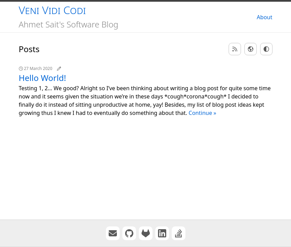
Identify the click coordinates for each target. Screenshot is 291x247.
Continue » (202, 113)
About (264, 17)
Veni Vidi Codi (52, 9)
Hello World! (42, 77)
